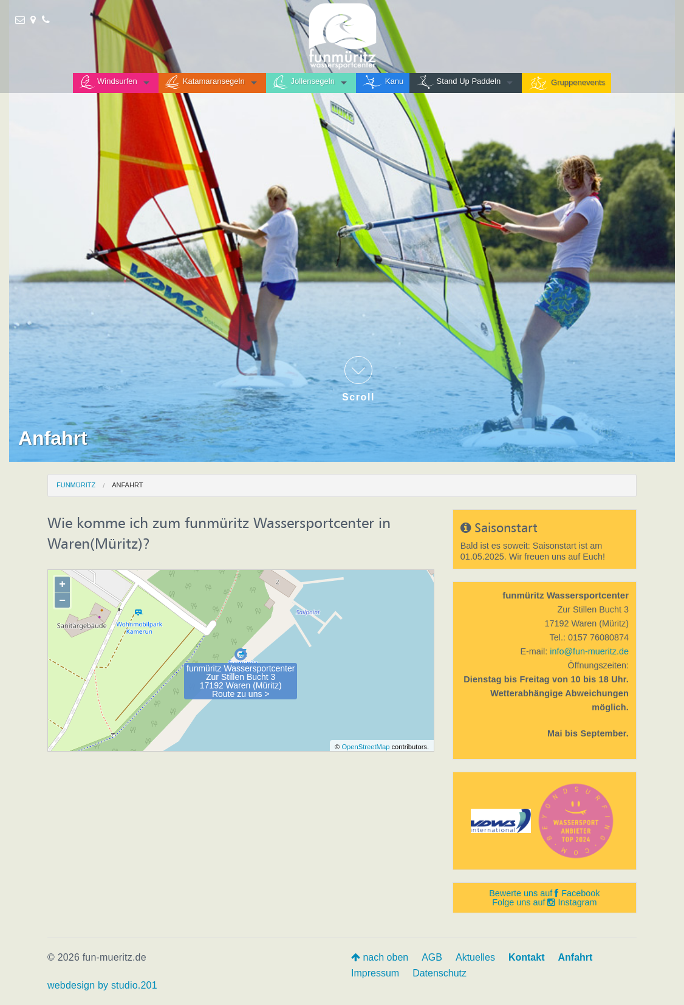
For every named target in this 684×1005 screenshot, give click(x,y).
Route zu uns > (241, 694)
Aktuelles (475, 957)
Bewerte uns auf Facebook (544, 893)
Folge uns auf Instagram (544, 902)
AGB (432, 957)
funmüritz (75, 485)
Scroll (358, 379)
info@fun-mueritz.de (589, 651)
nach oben (379, 957)
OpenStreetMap (365, 746)
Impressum (375, 973)
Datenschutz (439, 973)
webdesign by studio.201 (102, 985)
